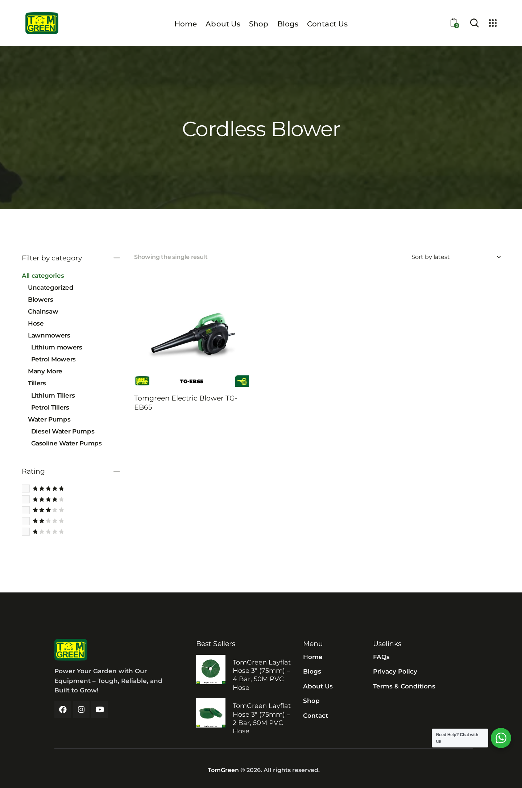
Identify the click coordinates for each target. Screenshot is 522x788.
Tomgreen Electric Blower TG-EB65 (185, 402)
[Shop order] (455, 257)
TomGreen (223, 770)
